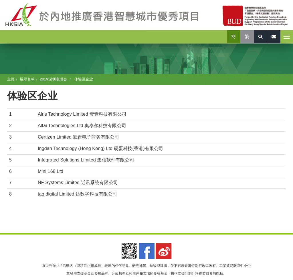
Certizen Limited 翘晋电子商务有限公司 (78, 137)
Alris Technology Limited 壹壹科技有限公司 (82, 114)
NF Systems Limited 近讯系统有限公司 (78, 182)
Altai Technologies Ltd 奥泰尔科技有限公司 (82, 125)
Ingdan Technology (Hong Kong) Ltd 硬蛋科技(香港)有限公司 (100, 148)
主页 (11, 79)
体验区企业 (83, 79)
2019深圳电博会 (53, 79)
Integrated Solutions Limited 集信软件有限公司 (86, 159)
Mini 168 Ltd (50, 171)
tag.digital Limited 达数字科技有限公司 (77, 194)
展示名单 (27, 79)
